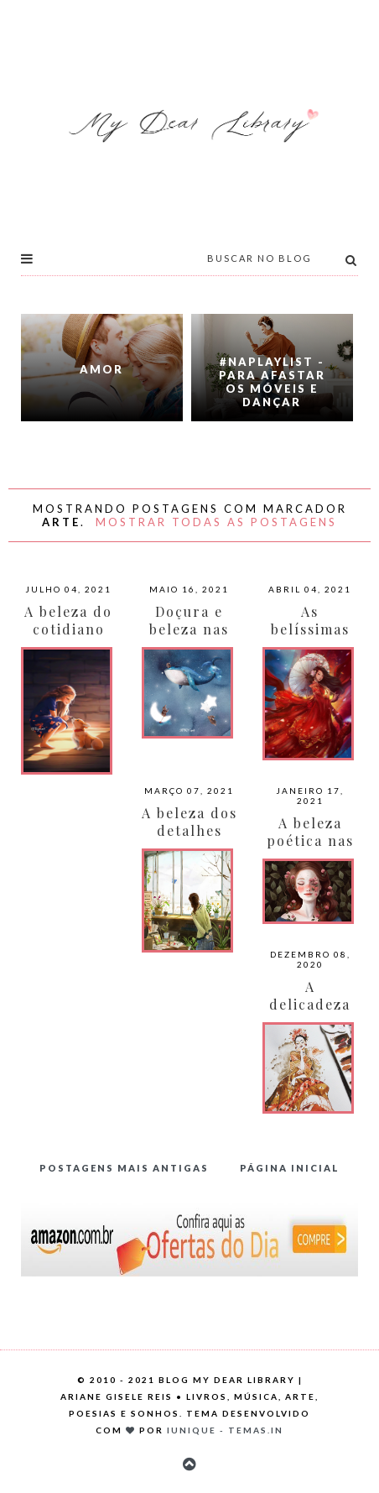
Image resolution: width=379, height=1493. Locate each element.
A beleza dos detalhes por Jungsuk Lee (189, 839)
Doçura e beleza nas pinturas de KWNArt (189, 638)
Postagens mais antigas (124, 1167)
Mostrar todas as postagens (216, 522)
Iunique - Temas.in (225, 1430)
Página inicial (290, 1167)
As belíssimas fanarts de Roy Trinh (310, 638)
